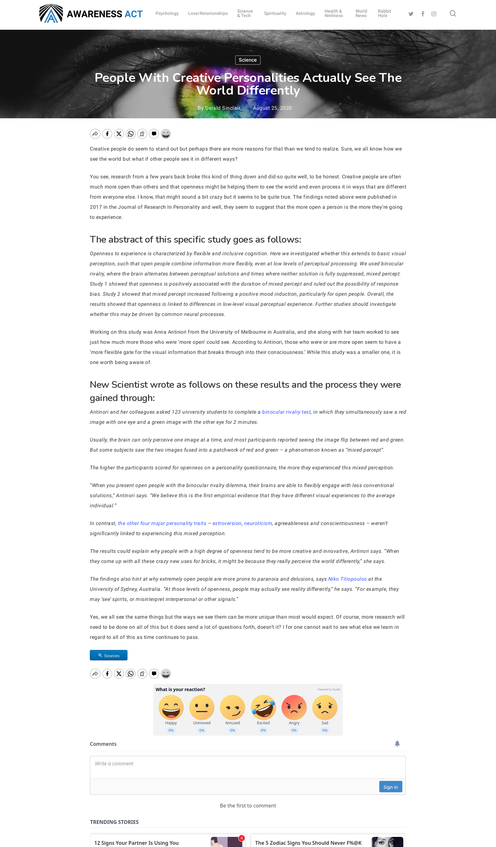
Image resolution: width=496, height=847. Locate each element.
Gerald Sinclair (222, 108)
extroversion (227, 523)
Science (248, 60)
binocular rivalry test (286, 412)
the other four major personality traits (162, 523)
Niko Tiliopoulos (347, 579)
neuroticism (258, 523)
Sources (112, 655)
